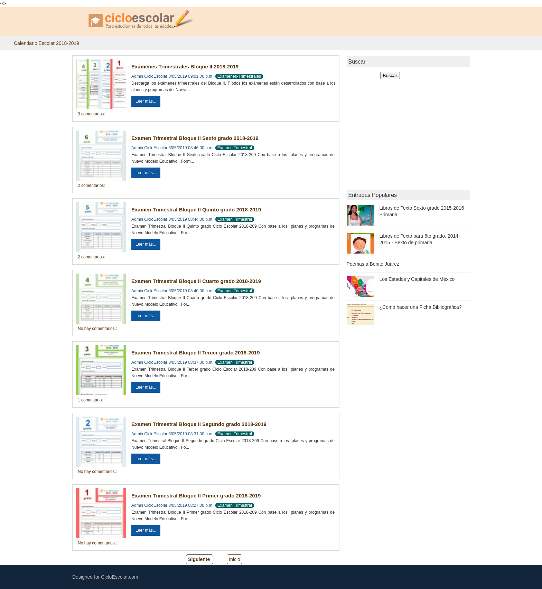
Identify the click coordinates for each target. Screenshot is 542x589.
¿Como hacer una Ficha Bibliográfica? (421, 307)
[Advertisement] (408, 134)
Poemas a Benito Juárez (373, 264)
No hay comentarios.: (97, 328)
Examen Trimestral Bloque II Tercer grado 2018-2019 (195, 352)
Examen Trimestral (234, 147)
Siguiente (199, 559)
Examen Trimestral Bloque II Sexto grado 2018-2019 (195, 138)
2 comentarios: (91, 185)
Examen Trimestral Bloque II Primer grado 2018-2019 (196, 495)
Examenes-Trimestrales (239, 76)
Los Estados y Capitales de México (417, 279)
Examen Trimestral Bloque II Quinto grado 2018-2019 (196, 209)
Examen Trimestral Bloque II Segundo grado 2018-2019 (199, 424)
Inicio (234, 559)
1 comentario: (90, 400)
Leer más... (146, 101)
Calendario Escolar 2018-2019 (46, 43)
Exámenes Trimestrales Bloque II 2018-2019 (185, 66)
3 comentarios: (91, 114)
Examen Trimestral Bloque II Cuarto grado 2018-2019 (196, 281)
